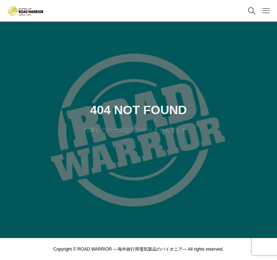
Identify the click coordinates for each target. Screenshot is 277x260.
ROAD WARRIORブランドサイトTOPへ (138, 143)
